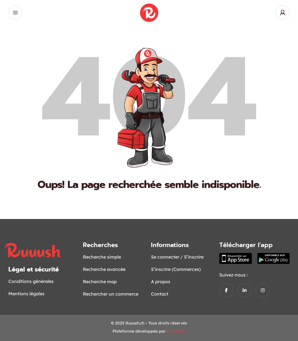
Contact (159, 294)
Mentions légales (26, 293)
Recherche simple (102, 257)
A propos (160, 281)
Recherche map (100, 281)
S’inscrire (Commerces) (176, 269)
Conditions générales (31, 281)
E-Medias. (176, 331)
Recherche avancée (104, 269)
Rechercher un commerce (110, 294)
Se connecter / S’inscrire (177, 257)
